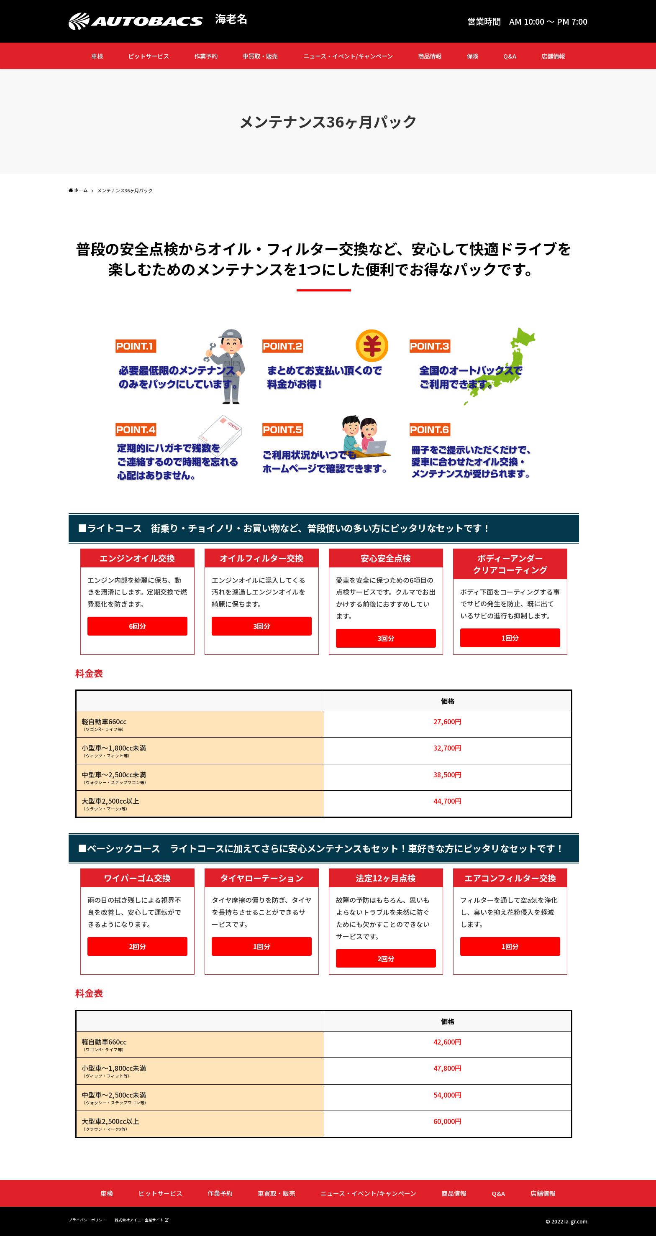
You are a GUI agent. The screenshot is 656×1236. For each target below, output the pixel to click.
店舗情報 (553, 55)
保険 (472, 55)
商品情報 (429, 55)
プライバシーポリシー (94, 1219)
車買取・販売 (260, 55)
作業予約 (206, 55)
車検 (97, 55)
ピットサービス (148, 55)
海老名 (234, 19)
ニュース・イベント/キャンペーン (348, 55)
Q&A (509, 55)
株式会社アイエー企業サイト (159, 1218)
